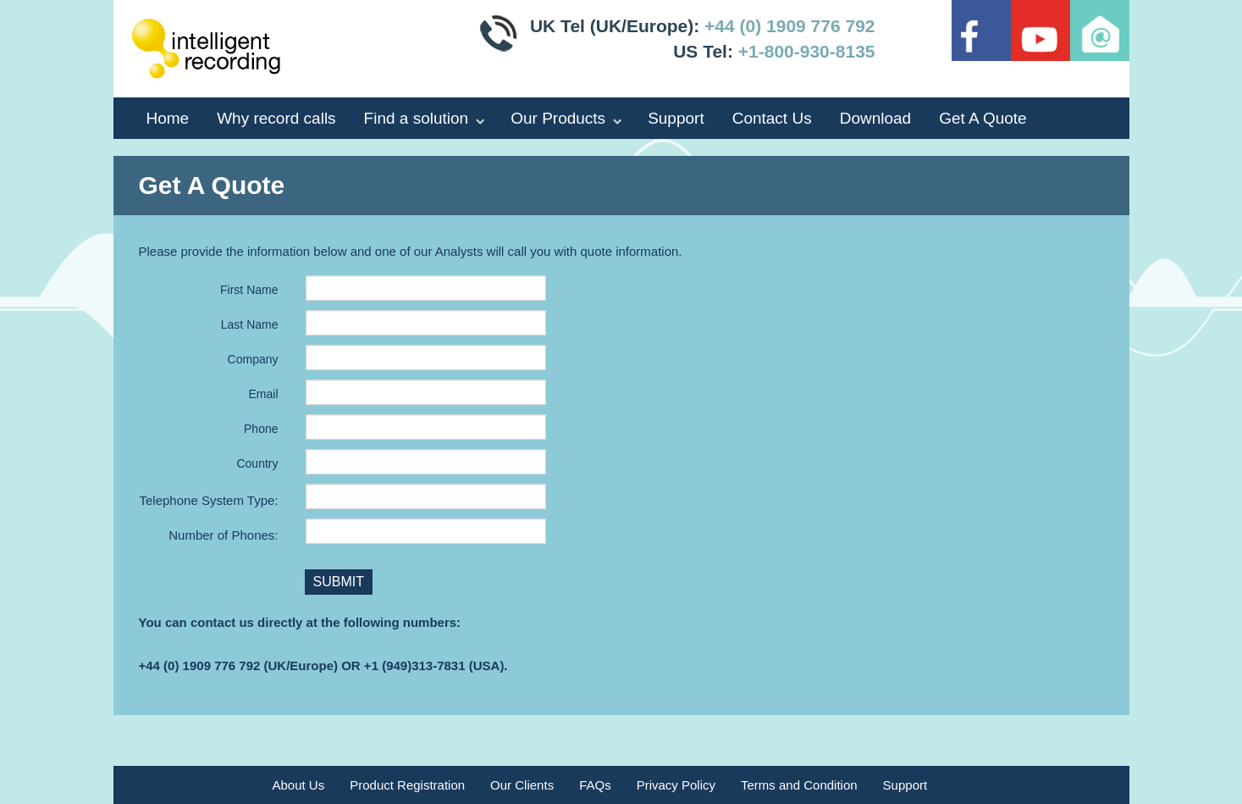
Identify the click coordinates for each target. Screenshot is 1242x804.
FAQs (595, 785)
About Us (299, 785)
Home (168, 118)
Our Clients (522, 785)
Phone (261, 428)
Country (257, 463)
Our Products (558, 118)
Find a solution (416, 118)
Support (676, 118)
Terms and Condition (799, 785)
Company (253, 359)
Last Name (250, 324)
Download (876, 118)
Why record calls (276, 118)
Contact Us (772, 118)
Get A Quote (983, 118)
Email (263, 394)
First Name (249, 290)
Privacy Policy (676, 785)
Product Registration (407, 785)
